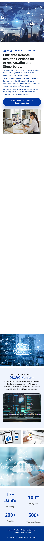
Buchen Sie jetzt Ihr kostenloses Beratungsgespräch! (22, 102)
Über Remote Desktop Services (24, 530)
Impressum (17, 532)
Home (10, 530)
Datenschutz (26, 532)
